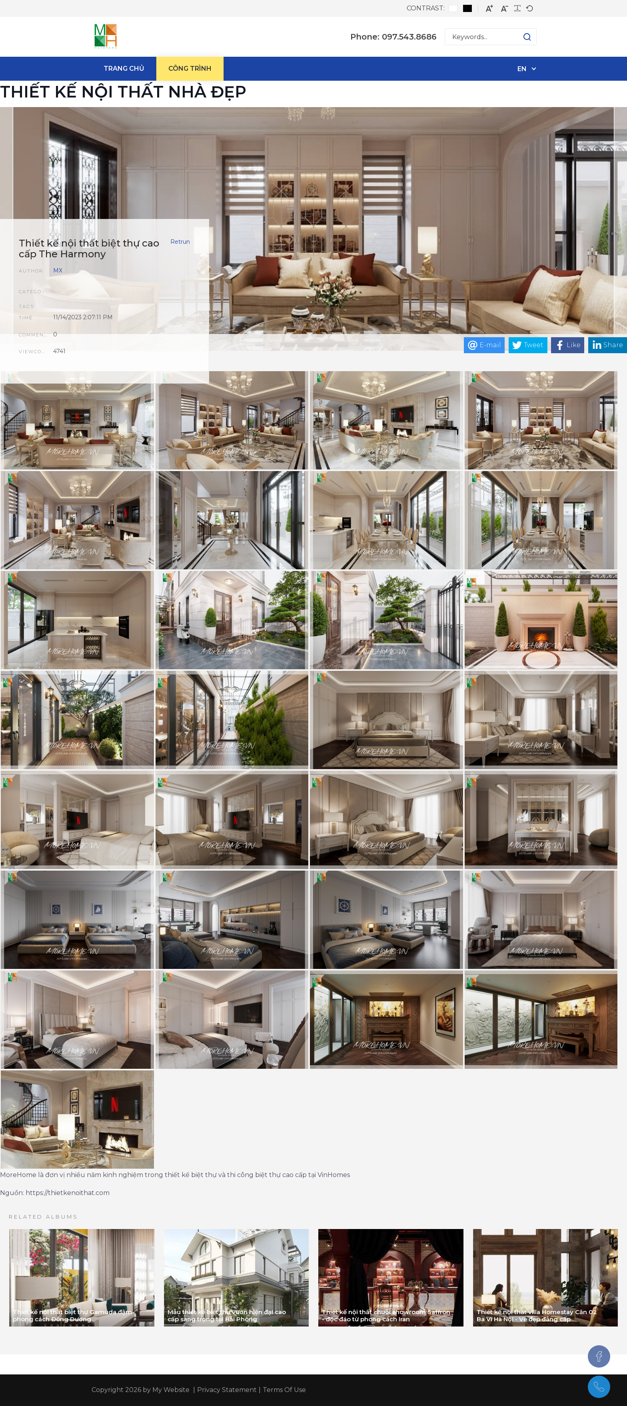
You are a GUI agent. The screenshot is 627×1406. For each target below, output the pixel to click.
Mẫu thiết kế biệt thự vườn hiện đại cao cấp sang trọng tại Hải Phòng (227, 1315)
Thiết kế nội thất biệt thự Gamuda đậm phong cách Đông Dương (72, 1315)
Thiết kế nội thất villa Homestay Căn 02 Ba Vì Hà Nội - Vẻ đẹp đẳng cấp (537, 1315)
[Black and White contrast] (467, 8)
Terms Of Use (284, 1390)
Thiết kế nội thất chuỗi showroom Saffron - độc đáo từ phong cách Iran (386, 1315)
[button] (519, 36)
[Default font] (529, 8)
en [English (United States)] (522, 69)
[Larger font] (489, 9)
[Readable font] (517, 8)
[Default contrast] (453, 8)
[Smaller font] (504, 9)
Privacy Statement (227, 1390)
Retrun (180, 241)
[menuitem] (124, 69)
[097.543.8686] (599, 1387)
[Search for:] (490, 37)
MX (57, 270)
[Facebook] (599, 1356)
